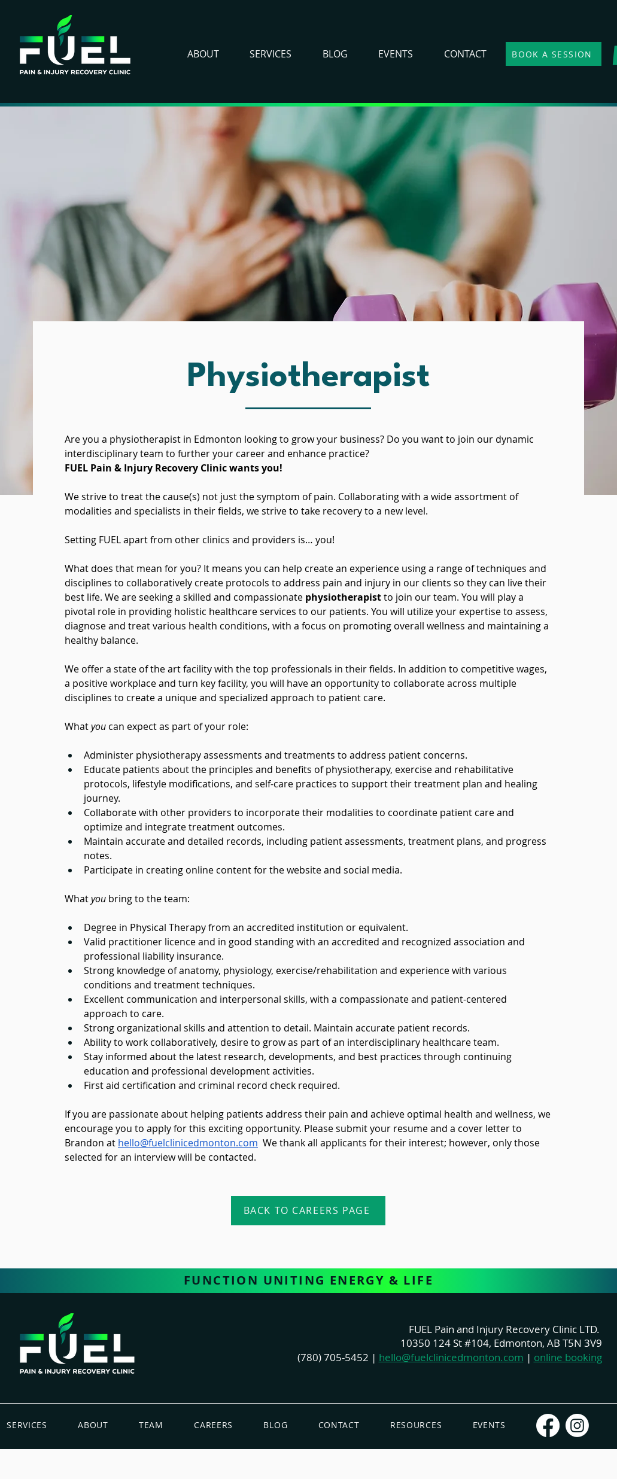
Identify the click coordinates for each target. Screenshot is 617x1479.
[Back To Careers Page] (308, 1210)
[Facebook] (548, 1425)
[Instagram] (577, 1425)
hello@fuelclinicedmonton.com (451, 1357)
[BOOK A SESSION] (553, 54)
